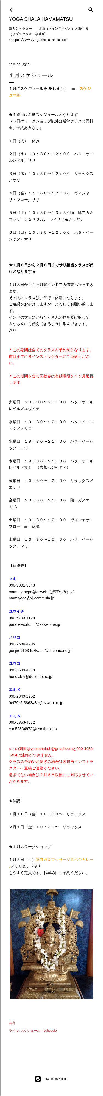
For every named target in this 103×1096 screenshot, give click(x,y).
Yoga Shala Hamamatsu (41, 19)
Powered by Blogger (51, 1079)
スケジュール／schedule (39, 1031)
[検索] (91, 8)
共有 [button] (12, 1023)
